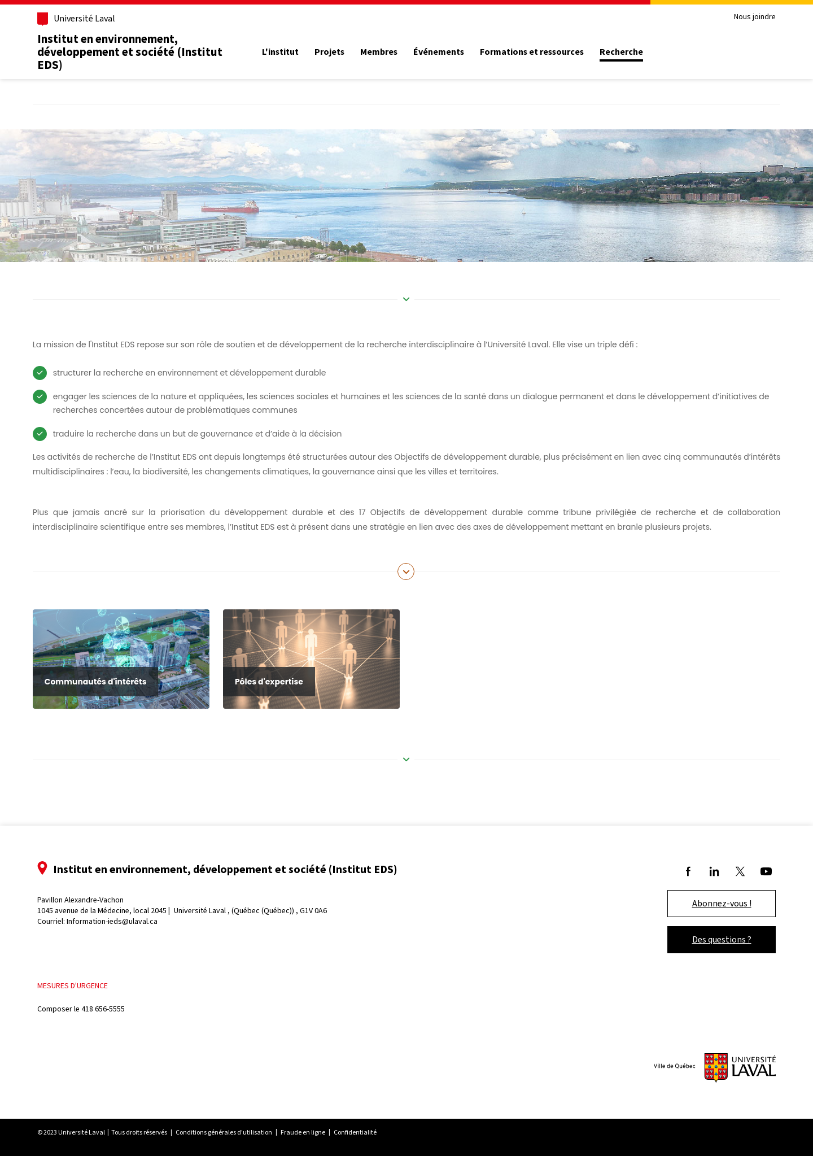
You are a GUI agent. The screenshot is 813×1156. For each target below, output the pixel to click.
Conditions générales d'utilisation (224, 1132)
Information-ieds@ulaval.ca (112, 921)
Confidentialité (355, 1132)
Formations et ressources (532, 52)
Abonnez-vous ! (721, 903)
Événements (438, 52)
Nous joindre (755, 17)
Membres (378, 52)
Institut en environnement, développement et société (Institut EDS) (129, 52)
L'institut (280, 52)
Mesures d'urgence (72, 985)
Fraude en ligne (303, 1132)
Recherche (621, 52)
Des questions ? (721, 939)
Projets (329, 52)
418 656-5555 (103, 1009)
